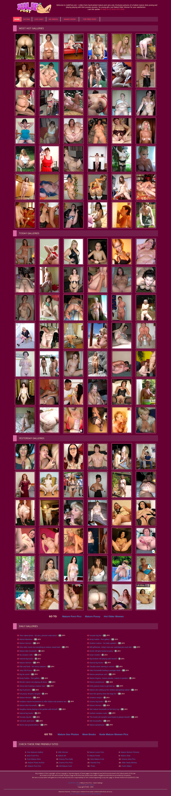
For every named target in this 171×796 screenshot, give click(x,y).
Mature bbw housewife (28, 651)
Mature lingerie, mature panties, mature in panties (108, 678)
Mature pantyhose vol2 (98, 674)
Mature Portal (94, 756)
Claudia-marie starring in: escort (101, 667)
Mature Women (25, 643)
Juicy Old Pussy (25, 670)
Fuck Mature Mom (34, 759)
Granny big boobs (96, 702)
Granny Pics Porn (66, 763)
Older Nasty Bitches (129, 763)
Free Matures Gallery (35, 752)
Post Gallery (90, 785)
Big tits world (24, 674)
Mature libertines (25, 639)
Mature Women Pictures (130, 752)
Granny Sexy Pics (128, 759)
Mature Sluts (125, 756)
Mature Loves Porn (96, 752)
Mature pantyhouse (96, 682)
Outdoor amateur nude (98, 713)
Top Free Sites (89, 19)
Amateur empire (95, 698)
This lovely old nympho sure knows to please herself (109, 717)
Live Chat (39, 19)
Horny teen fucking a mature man (32, 686)
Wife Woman (63, 752)
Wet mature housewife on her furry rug (104, 709)
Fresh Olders (127, 766)
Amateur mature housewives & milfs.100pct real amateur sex (42, 702)
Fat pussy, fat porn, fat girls (29, 694)
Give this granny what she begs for (102, 694)
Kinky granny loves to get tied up (101, 686)
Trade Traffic (81, 785)
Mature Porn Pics (34, 766)
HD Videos (53, 19)
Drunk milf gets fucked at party (101, 651)
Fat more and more (26, 721)
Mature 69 (62, 756)
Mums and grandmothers (29, 725)
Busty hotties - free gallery (29, 678)
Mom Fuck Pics (33, 756)
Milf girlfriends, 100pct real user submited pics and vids (110, 647)
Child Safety (97, 794)
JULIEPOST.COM (73, 783)
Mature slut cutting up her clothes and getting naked (109, 690)
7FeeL (92, 766)
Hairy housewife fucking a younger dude (104, 670)
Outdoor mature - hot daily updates (102, 643)
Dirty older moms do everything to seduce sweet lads (39, 647)
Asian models (94, 655)
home (17, 19)
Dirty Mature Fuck (97, 759)
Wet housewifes (95, 721)
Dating (26, 19)
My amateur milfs (26, 655)
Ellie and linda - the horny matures (32, 667)
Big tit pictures (24, 690)
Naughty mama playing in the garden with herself (38, 709)
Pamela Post (95, 763)
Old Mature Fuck (65, 766)
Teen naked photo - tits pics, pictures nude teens (38, 635)
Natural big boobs (26, 659)
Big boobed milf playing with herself (103, 659)
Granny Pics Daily (66, 759)
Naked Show (70, 19)
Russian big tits (25, 717)
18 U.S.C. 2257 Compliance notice (81, 794)
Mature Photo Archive (36, 763)
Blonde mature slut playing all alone (33, 682)
